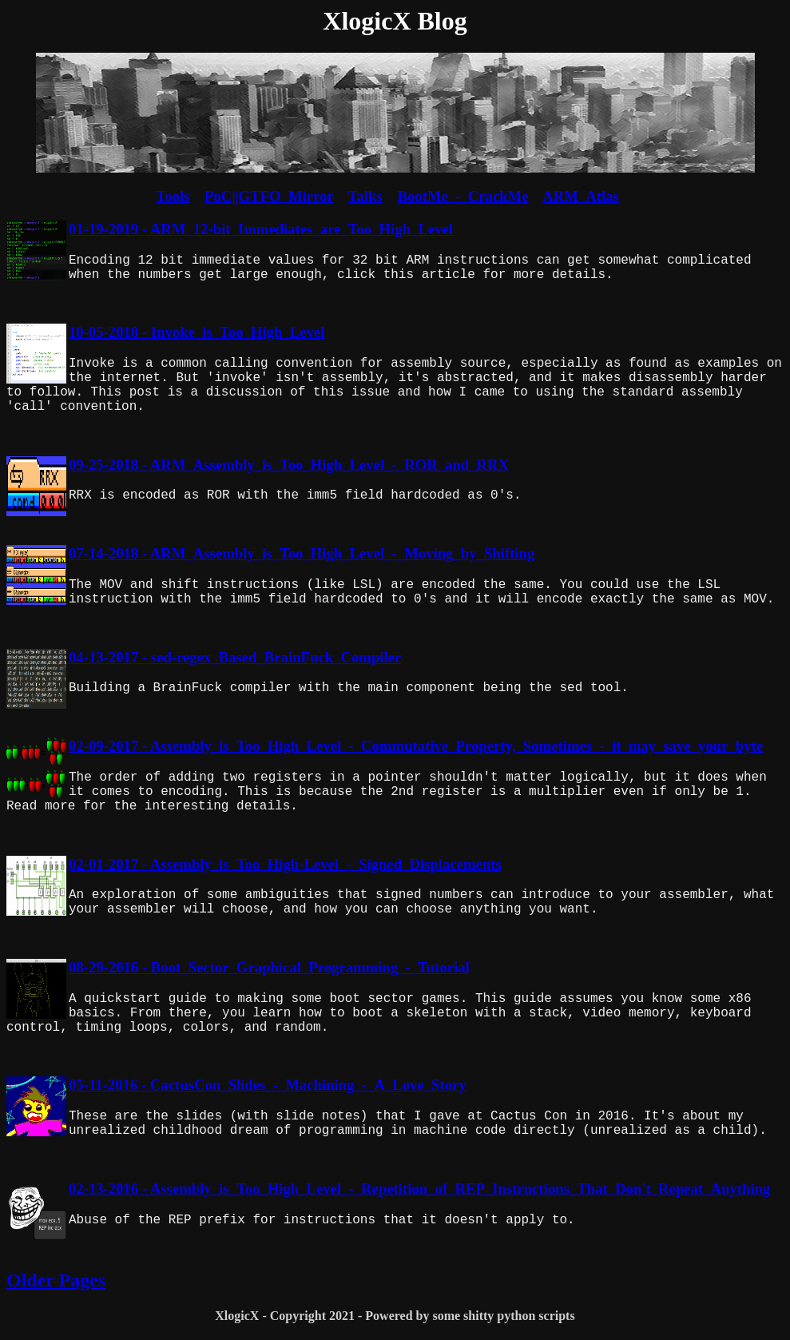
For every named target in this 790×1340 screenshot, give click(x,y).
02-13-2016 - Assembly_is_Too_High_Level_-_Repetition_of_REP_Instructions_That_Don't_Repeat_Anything (419, 1188)
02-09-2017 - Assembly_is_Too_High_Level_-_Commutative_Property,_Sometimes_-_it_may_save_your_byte (416, 746)
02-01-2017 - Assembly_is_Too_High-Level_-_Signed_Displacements (285, 864)
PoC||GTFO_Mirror (268, 196)
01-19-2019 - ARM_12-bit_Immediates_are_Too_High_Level (261, 229)
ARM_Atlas (580, 196)
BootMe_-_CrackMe (462, 196)
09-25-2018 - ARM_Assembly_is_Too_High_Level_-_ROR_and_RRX (289, 464)
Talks (365, 196)
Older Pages (55, 1280)
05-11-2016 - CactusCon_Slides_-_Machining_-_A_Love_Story (267, 1084)
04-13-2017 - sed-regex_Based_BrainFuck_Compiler (235, 657)
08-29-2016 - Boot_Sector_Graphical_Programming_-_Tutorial (269, 967)
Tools (172, 196)
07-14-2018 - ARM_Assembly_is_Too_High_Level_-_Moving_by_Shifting (301, 553)
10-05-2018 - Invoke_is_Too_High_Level (196, 332)
